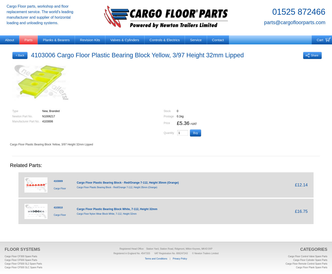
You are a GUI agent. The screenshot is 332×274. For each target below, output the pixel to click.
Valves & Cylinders (124, 40)
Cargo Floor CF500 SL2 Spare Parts (23, 263)
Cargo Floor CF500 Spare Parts (21, 260)
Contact (218, 40)
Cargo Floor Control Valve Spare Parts (307, 256)
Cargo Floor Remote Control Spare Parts (306, 263)
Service (196, 40)
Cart (320, 40)
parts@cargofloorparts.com (295, 22)
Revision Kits (90, 40)
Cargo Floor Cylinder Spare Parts (310, 260)
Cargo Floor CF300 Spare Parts (21, 256)
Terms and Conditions (156, 258)
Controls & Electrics (165, 40)
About (9, 40)
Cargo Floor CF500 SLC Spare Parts (23, 267)
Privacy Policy (180, 258)
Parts (28, 40)
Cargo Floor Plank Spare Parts (311, 267)
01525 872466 (298, 12)
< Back (20, 55)
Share (311, 55)
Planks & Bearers (56, 40)
